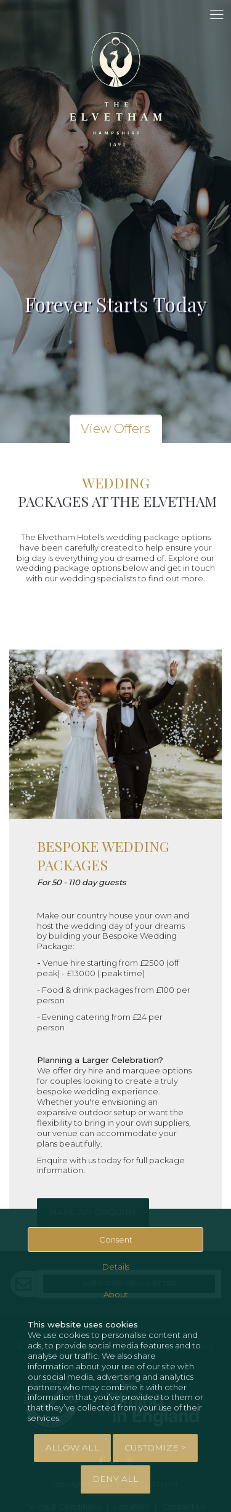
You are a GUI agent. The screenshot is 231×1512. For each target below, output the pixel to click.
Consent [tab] (115, 1239)
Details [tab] (115, 1266)
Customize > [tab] (155, 1447)
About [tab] (115, 1294)
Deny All (115, 1478)
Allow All (72, 1447)
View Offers (115, 428)
